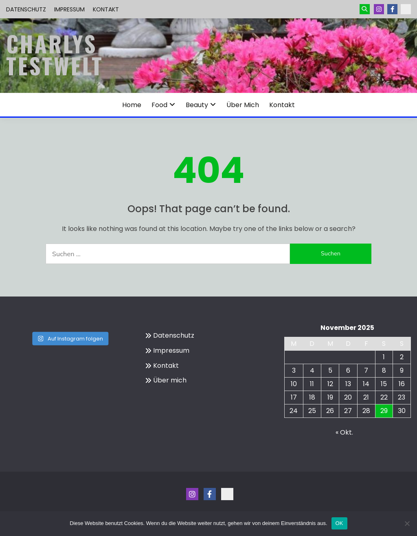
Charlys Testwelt (54, 54)
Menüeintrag (392, 9)
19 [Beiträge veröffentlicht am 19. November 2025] (330, 397)
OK (339, 523)
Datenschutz (26, 9)
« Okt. (344, 432)
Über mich (242, 105)
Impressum (69, 9)
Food (159, 105)
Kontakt (106, 9)
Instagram (379, 9)
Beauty (197, 105)
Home (131, 105)
